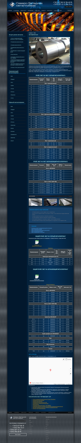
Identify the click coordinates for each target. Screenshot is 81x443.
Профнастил (14, 134)
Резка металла (14, 54)
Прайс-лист (37, 10)
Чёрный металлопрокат (16, 102)
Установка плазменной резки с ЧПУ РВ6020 (17, 57)
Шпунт (12, 140)
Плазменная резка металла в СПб (17, 48)
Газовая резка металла (16, 45)
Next (71, 21)
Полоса (12, 91)
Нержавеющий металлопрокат (14, 71)
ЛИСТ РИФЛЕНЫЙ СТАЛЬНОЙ (38, 232)
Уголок (12, 88)
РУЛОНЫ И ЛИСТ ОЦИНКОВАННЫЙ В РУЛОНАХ (42, 228)
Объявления (30, 10)
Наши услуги (23, 10)
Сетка (12, 98)
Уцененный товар (58, 10)
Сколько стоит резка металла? (18, 67)
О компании (16, 10)
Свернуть (48, 284)
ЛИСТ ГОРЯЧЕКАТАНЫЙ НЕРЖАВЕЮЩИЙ (41, 230)
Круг (12, 76)
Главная (10, 10)
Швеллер (13, 137)
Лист (12, 82)
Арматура (13, 125)
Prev (10, 21)
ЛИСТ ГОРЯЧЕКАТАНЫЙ (37, 229)
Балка (12, 128)
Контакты (70, 10)
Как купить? (49, 10)
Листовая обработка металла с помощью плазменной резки (17, 64)
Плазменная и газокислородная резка (17, 51)
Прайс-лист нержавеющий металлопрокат (37, 280)
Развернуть (50, 248)
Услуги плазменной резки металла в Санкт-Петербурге (16, 39)
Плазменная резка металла (17, 41)
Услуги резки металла (16, 34)
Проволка (13, 94)
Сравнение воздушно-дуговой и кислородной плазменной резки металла (17, 61)
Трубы (12, 85)
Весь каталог (18, 434)
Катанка (12, 131)
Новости (44, 10)
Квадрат (13, 79)
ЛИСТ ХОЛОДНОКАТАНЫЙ (37, 231)
